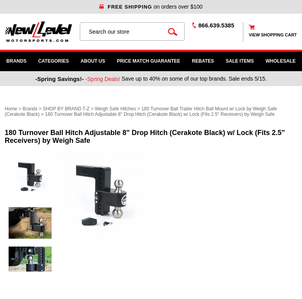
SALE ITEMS (240, 61)
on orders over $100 (151, 7)
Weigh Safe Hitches (115, 109)
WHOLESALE (281, 61)
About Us (93, 61)
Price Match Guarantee (148, 61)
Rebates (203, 61)
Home (11, 109)
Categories (53, 61)
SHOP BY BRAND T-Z (66, 109)
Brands (16, 61)
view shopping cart (273, 34)
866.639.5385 (216, 25)
